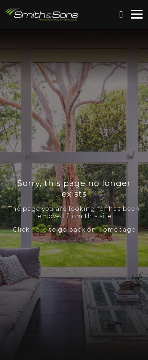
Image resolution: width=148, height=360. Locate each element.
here (39, 229)
